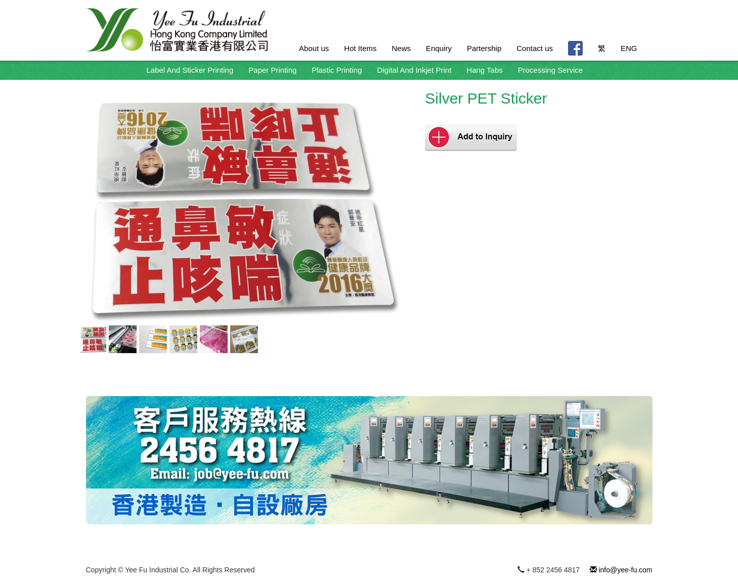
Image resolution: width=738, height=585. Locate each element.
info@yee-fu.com (621, 570)
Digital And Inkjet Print (414, 70)
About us (314, 48)
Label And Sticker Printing (190, 70)
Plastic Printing (337, 70)
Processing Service (550, 70)
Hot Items (360, 48)
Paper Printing (272, 70)
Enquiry (439, 48)
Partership (484, 48)
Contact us (534, 48)
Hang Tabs (484, 70)
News (401, 48)
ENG (629, 48)
